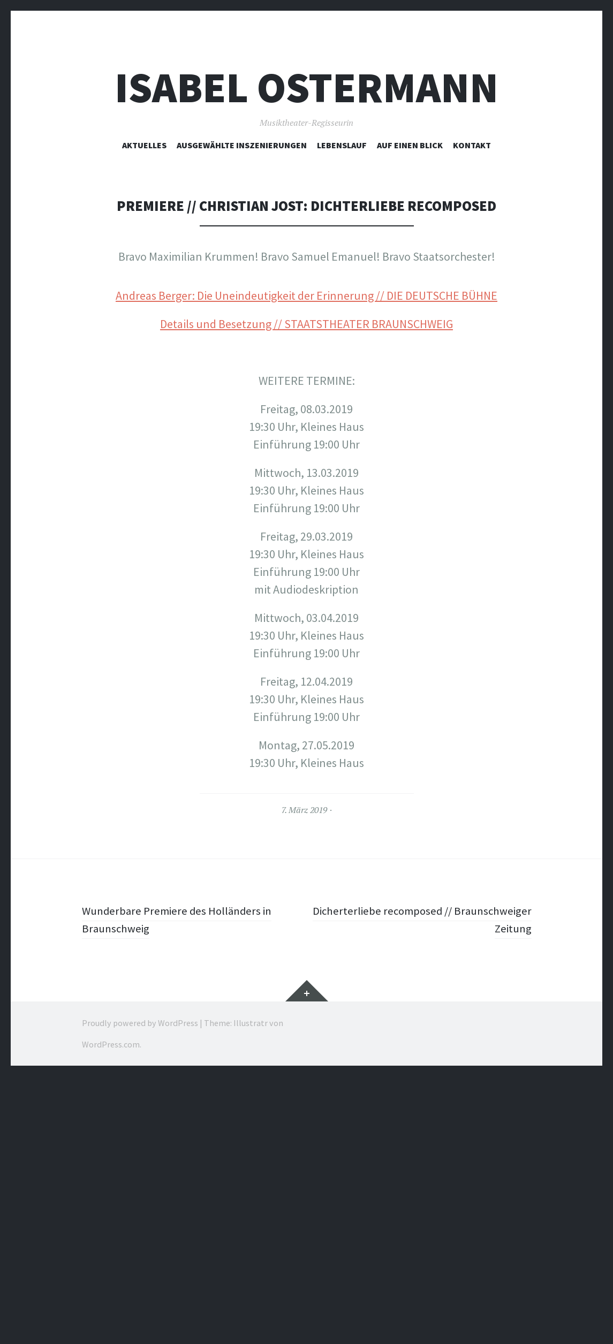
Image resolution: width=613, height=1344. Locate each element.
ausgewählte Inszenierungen (242, 145)
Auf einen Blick (410, 145)
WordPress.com (111, 1312)
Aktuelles (144, 145)
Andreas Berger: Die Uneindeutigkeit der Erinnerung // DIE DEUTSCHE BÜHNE (306, 563)
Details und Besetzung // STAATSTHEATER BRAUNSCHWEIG (306, 591)
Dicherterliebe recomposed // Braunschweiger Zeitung (459, 1187)
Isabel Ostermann (306, 87)
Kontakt (472, 145)
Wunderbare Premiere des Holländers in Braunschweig (180, 1187)
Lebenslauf (342, 145)
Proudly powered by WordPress (140, 1290)
